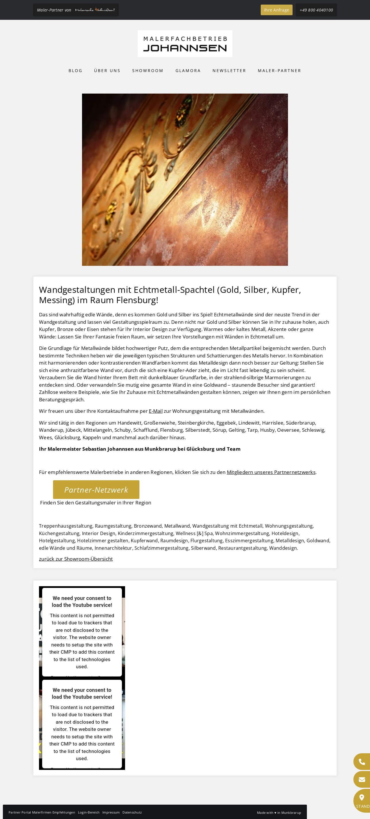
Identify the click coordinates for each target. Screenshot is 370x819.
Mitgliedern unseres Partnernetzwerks (271, 472)
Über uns (107, 70)
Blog (76, 70)
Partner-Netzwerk (96, 489)
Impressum (111, 812)
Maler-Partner (279, 70)
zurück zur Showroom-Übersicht (76, 558)
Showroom (148, 70)
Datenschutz (132, 812)
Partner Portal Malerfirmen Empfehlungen (42, 812)
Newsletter (229, 70)
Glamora (188, 70)
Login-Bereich (89, 812)
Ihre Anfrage (276, 10)
